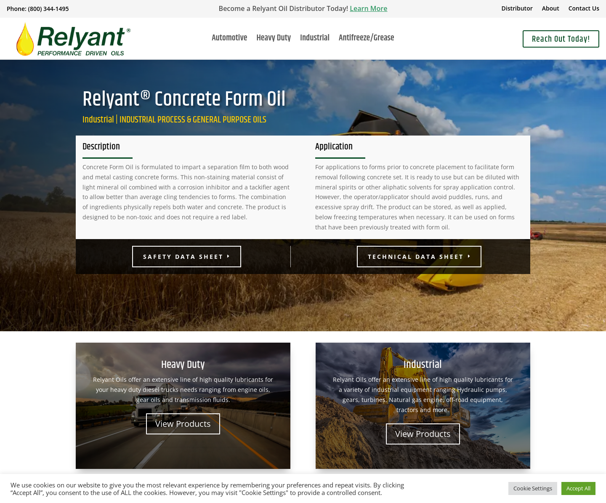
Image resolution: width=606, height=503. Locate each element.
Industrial (315, 40)
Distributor (517, 8)
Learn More (368, 8)
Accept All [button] (578, 488)
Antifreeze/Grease (366, 40)
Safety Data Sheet (183, 257)
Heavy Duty (273, 40)
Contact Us (584, 8)
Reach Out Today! (561, 39)
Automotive (229, 40)
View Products (183, 423)
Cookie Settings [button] (532, 488)
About (550, 8)
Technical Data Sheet (416, 257)
